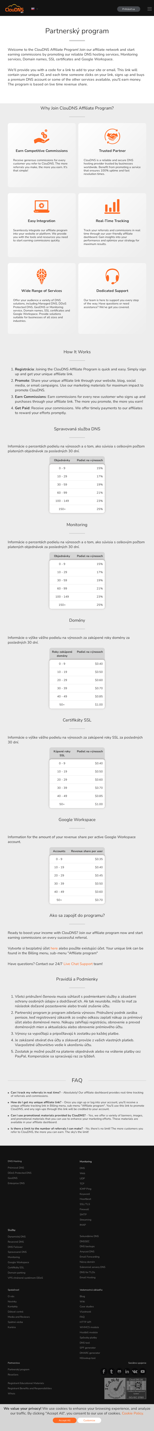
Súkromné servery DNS (92, 1259)
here (54, 948)
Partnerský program (18, 1354)
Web (82, 1172)
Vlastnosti (85, 1300)
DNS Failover (14, 1240)
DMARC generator (89, 1338)
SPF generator (87, 1333)
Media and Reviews (18, 1305)
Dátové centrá (15, 1300)
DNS (82, 1167)
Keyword (84, 1191)
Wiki (82, 1291)
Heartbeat (85, 1195)
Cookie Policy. (133, 1413)
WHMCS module (88, 1314)
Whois (11, 1376)
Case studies (86, 1296)
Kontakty (12, 1296)
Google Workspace (17, 1254)
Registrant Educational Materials (24, 1367)
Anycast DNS (87, 1244)
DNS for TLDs (87, 1263)
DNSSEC (84, 1235)
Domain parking (16, 1263)
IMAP (82, 1219)
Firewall (84, 1205)
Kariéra (11, 1314)
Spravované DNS (17, 1244)
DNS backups (87, 1240)
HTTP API (85, 1310)
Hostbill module (88, 1319)
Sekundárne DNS (89, 1230)
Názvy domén (87, 1254)
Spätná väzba (15, 1310)
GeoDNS (12, 1176)
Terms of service (18, 1396)
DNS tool (84, 1329)
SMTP (83, 1210)
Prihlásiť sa (128, 9)
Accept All (65, 1420)
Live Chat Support (78, 963)
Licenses (40, 1399)
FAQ (82, 1305)
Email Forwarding (89, 1249)
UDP (82, 1176)
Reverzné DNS (15, 1235)
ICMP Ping (85, 1186)
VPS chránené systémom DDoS (24, 1268)
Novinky (12, 1291)
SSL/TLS (84, 1200)
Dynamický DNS (16, 1230)
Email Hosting (87, 1268)
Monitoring (85, 1161)
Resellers (12, 1359)
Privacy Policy (42, 1396)
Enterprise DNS (16, 1181)
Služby (11, 1224)
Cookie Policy (64, 1396)
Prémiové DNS (15, 1167)
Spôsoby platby (88, 1324)
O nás (11, 1286)
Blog (82, 1286)
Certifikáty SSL (15, 1259)
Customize (89, 1420)
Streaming (85, 1214)
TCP (82, 1181)
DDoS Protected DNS (19, 1172)
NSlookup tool (87, 1343)
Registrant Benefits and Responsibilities (29, 1372)
